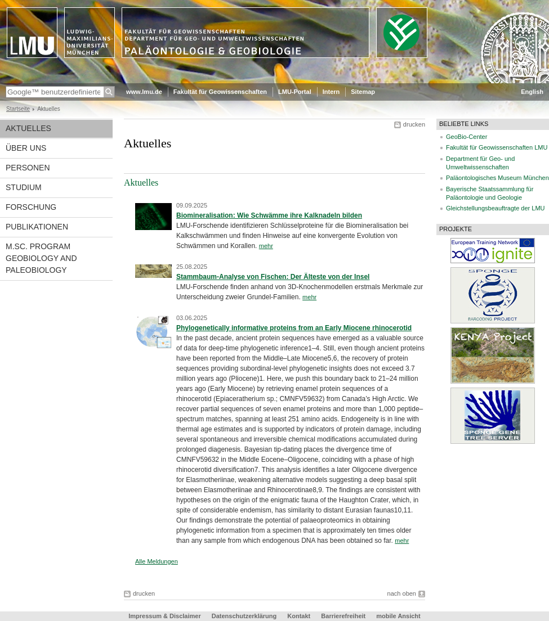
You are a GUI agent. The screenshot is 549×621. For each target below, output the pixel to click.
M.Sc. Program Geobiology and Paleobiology (41, 258)
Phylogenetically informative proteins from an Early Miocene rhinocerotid (294, 328)
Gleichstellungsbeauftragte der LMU (495, 208)
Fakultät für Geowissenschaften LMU (496, 147)
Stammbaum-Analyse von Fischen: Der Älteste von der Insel (272, 277)
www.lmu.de (144, 91)
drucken (414, 124)
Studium (24, 187)
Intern (331, 91)
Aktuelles (28, 128)
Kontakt (298, 616)
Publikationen (37, 226)
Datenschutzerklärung (244, 616)
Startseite (18, 109)
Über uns (26, 147)
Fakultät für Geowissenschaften (220, 91)
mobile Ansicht (398, 616)
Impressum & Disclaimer (164, 616)
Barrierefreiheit (344, 616)
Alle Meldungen (156, 561)
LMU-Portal (294, 91)
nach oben (401, 593)
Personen (28, 167)
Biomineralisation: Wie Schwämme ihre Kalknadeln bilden (269, 215)
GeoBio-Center (466, 136)
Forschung (31, 207)
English (532, 91)
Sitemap (363, 91)
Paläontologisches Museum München (497, 177)
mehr (266, 245)
